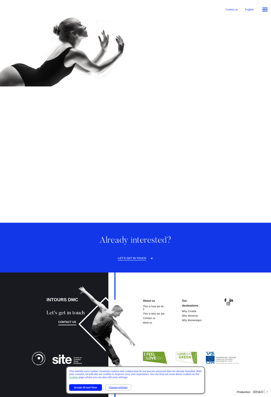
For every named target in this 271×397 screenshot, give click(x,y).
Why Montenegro (192, 320)
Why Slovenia (190, 315)
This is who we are (154, 313)
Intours (17, 9)
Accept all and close (85, 387)
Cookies (73, 377)
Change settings (118, 387)
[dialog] (135, 380)
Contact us (231, 9)
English (249, 9)
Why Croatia (189, 311)
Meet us (147, 322)
